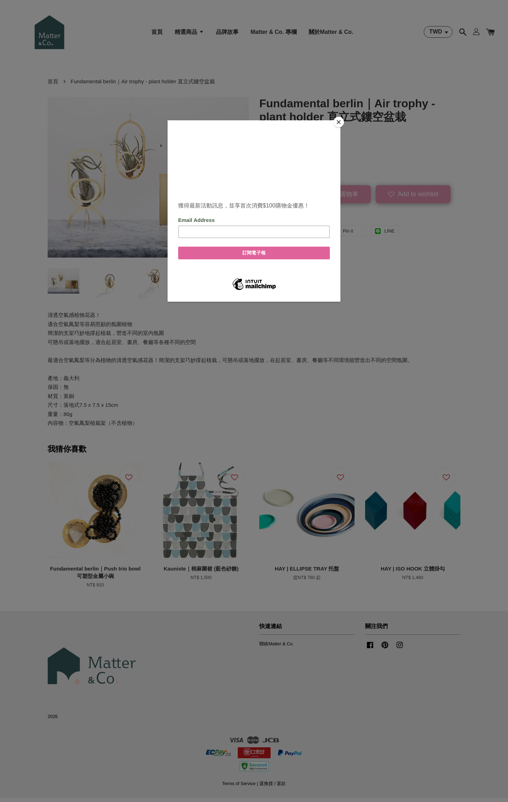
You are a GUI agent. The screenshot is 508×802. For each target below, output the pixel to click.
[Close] (338, 122)
